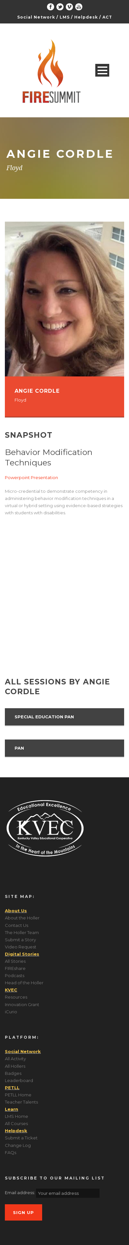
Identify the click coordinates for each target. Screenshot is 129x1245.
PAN (19, 748)
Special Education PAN (44, 716)
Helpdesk (86, 17)
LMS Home (16, 1116)
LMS (65, 17)
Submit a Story (20, 939)
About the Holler (22, 917)
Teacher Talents (21, 1102)
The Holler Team (22, 932)
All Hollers (15, 1066)
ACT (107, 17)
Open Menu (102, 70)
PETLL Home (18, 1094)
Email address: (20, 1192)
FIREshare (15, 968)
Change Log (18, 1145)
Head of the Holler (24, 982)
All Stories (15, 961)
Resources (16, 997)
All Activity (15, 1058)
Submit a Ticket (21, 1137)
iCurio (11, 1011)
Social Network (36, 17)
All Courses (16, 1123)
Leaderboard (19, 1080)
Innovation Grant (22, 1004)
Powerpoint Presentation (31, 477)
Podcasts (14, 975)
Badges (13, 1073)
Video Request (20, 946)
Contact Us (16, 925)
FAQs (10, 1152)
